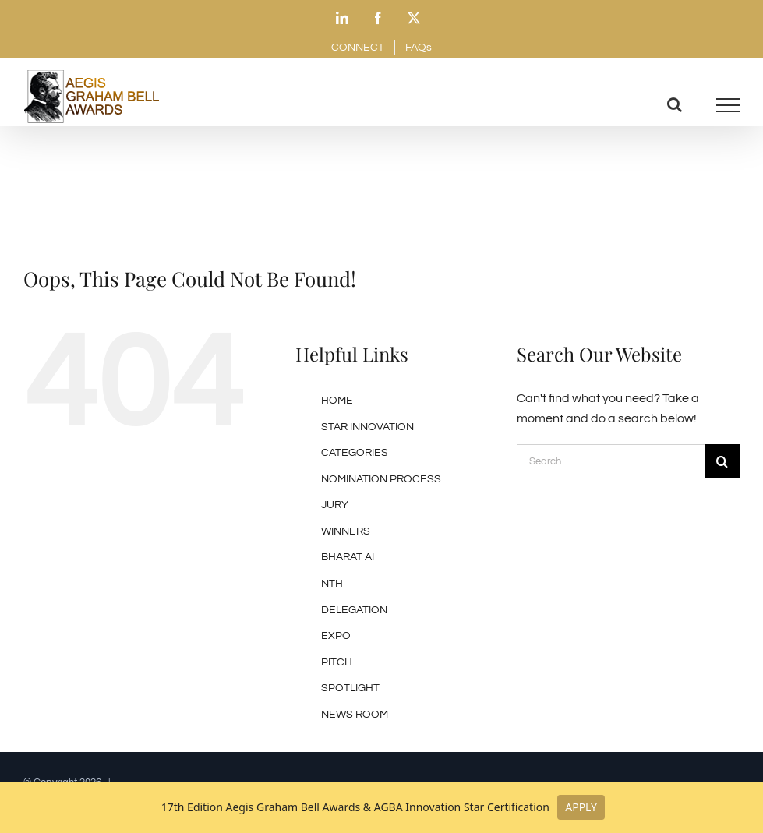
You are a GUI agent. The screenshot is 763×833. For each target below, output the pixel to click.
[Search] (722, 461)
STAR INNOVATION (367, 427)
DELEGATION (354, 610)
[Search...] (611, 461)
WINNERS (345, 531)
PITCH (336, 662)
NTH (332, 583)
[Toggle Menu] (728, 105)
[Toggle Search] (674, 104)
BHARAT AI (347, 557)
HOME (337, 400)
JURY (334, 504)
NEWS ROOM (354, 714)
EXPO (336, 635)
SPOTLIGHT (350, 688)
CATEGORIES (354, 452)
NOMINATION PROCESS (381, 479)
